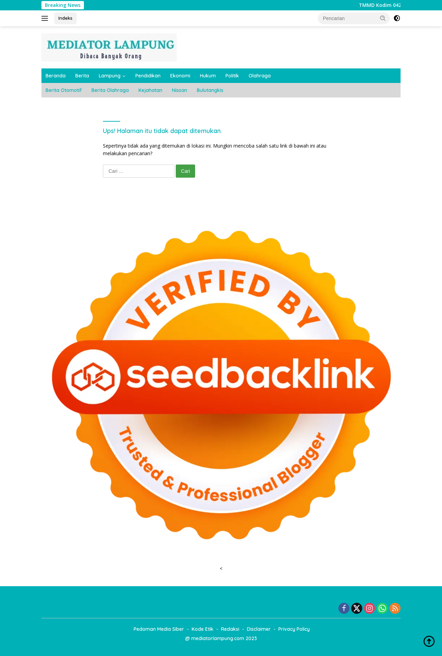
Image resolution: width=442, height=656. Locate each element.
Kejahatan (150, 90)
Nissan (179, 90)
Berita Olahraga (110, 90)
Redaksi (230, 629)
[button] (383, 18)
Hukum (208, 76)
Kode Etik (202, 629)
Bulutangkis (210, 90)
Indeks (65, 18)
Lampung (110, 76)
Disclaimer (259, 629)
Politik (232, 76)
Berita (82, 76)
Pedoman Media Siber (159, 629)
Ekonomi (180, 76)
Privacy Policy (294, 629)
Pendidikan (148, 76)
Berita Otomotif (64, 90)
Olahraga (260, 76)
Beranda (56, 76)
